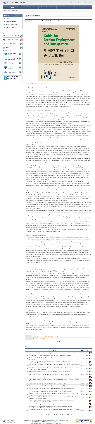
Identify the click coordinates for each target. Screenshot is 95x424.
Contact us (77, 2)
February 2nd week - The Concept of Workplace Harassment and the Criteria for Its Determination (51, 388)
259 (27, 368)
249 (27, 397)
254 (27, 383)
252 (27, 388)
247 (27, 404)
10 (60, 414)
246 (27, 407)
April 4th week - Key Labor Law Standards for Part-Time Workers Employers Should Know (50, 355)
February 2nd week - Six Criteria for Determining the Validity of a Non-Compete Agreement (50, 391)
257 (27, 374)
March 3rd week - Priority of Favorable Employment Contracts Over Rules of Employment (50, 374)
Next (68, 414)
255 (27, 380)
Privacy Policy (58, 423)
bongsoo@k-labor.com (55, 421)
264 (27, 353)
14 (65, 414)
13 (64, 414)
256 (27, 377)
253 (27, 386)
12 (62, 414)
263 (27, 355)
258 (27, 371)
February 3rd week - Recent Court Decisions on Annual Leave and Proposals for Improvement (50, 386)
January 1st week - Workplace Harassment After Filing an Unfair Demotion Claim (47, 404)
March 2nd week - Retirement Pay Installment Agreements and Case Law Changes (48, 377)
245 (27, 410)
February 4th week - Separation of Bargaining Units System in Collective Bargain (47, 383)
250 (27, 394)
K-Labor (43, 423)
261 (27, 362)
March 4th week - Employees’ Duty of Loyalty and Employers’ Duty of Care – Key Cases (49, 371)
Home (72, 2)
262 (27, 358)
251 (27, 391)
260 (27, 365)
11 (61, 414)
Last (71, 414)
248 (27, 401)
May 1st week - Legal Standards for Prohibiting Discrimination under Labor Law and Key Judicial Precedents (54, 353)
